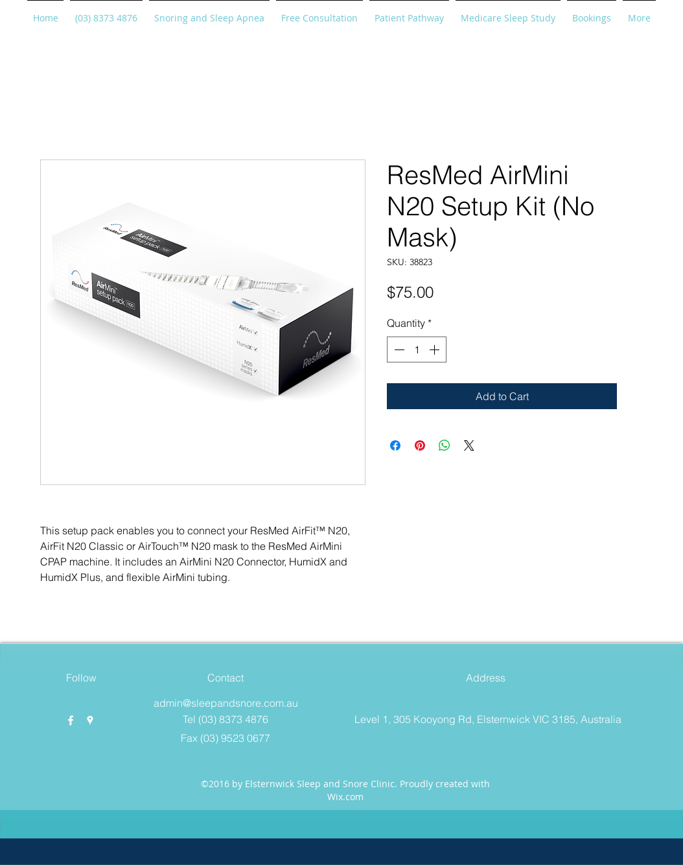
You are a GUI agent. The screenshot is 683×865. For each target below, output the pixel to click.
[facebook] (70, 720)
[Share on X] (469, 445)
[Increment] (435, 349)
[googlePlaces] (90, 720)
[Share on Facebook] (395, 445)
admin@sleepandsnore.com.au (226, 702)
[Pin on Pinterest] (420, 445)
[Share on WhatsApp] (444, 445)
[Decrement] (398, 349)
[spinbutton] (416, 349)
